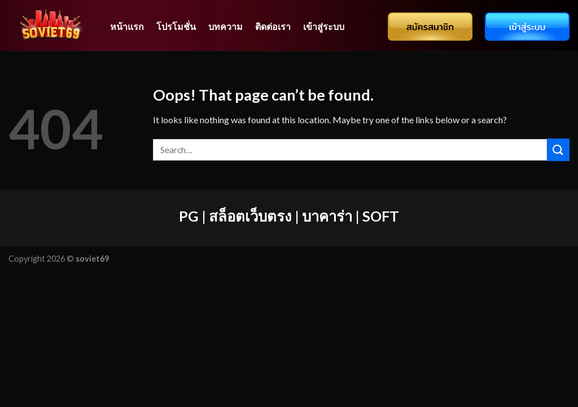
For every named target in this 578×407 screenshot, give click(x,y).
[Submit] (558, 149)
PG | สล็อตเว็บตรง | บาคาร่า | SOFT (289, 215)
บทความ (225, 26)
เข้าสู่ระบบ (323, 26)
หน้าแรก (127, 26)
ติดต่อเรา (273, 26)
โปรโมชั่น (176, 26)
